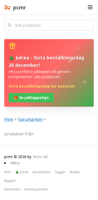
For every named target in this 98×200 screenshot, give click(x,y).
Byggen (10, 181)
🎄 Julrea (21, 172)
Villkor (15, 162)
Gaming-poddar (36, 189)
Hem (8, 119)
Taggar (60, 172)
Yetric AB (40, 156)
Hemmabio (12, 189)
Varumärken (30, 119)
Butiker (75, 172)
